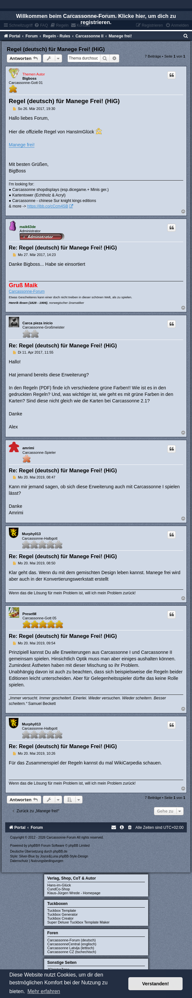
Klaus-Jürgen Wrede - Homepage (74, 893)
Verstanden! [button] (155, 983)
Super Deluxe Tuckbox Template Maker (78, 922)
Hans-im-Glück (59, 885)
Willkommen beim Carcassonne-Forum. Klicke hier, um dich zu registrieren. (96, 19)
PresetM (29, 614)
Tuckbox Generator (62, 914)
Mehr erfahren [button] (43, 991)
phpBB (33, 845)
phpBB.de (60, 851)
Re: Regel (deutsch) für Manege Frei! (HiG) (63, 247)
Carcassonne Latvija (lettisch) (70, 948)
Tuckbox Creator (60, 918)
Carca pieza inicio (37, 323)
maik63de (27, 227)
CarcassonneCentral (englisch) (71, 944)
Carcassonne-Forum (27, 291)
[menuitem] (186, 36)
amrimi (28, 448)
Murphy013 (31, 534)
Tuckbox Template (61, 910)
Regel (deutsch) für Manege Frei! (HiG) (56, 49)
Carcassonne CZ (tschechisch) (71, 952)
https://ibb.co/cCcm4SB (47, 206)
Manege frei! (21, 144)
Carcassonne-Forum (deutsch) (71, 940)
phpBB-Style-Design (73, 856)
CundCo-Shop (58, 889)
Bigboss (29, 78)
